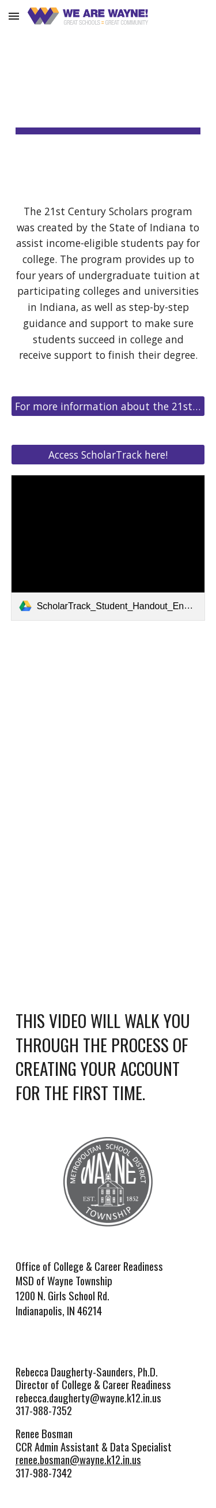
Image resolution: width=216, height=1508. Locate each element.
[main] (108, 92)
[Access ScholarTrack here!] (108, 454)
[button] (14, 16)
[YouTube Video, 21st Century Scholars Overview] (108, 714)
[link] (108, 548)
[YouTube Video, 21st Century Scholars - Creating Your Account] (108, 874)
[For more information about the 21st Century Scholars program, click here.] (108, 406)
